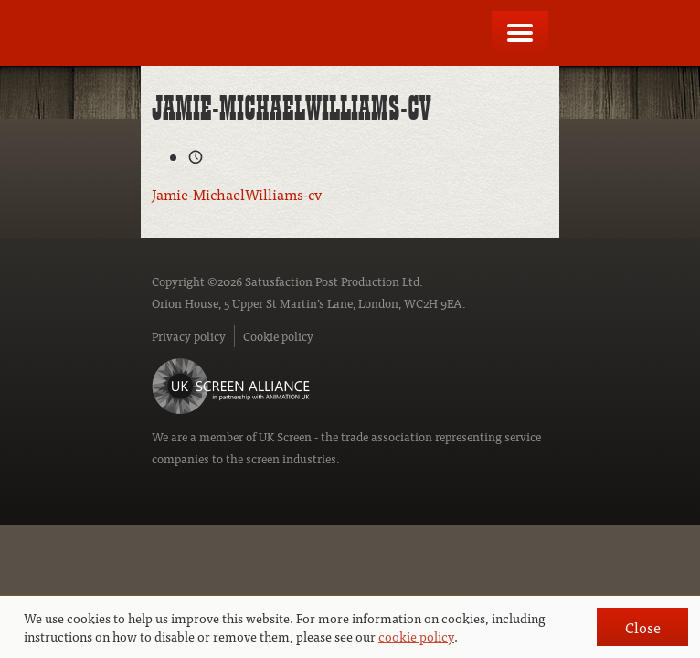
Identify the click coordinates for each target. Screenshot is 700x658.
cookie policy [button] (416, 636)
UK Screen (285, 436)
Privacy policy (189, 335)
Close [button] (643, 627)
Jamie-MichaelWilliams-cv (237, 194)
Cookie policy (278, 335)
